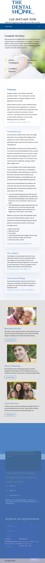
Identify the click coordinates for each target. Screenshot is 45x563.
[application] (23, 474)
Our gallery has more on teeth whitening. (19, 243)
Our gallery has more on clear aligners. (18, 269)
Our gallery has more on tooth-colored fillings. (20, 290)
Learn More (10, 340)
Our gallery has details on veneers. (18, 122)
